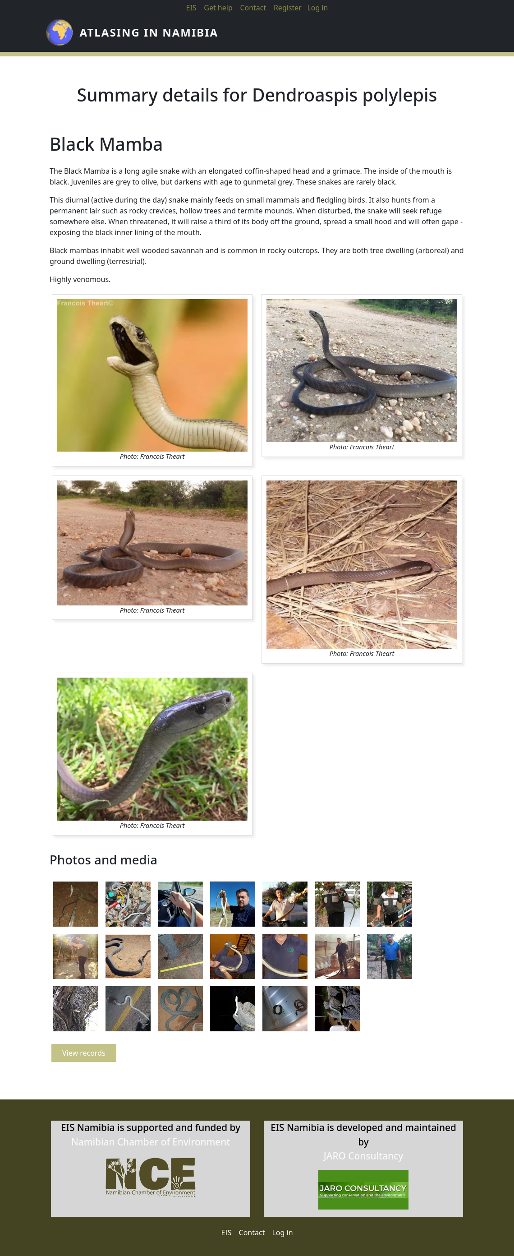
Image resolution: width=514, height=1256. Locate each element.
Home (242, 35)
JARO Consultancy (363, 1157)
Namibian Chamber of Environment (150, 1143)
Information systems (389, 34)
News (275, 35)
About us (308, 34)
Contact (253, 8)
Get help (218, 8)
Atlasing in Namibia (149, 34)
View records (84, 1057)
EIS (191, 8)
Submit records (436, 34)
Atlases (344, 35)
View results (474, 34)
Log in (282, 1235)
